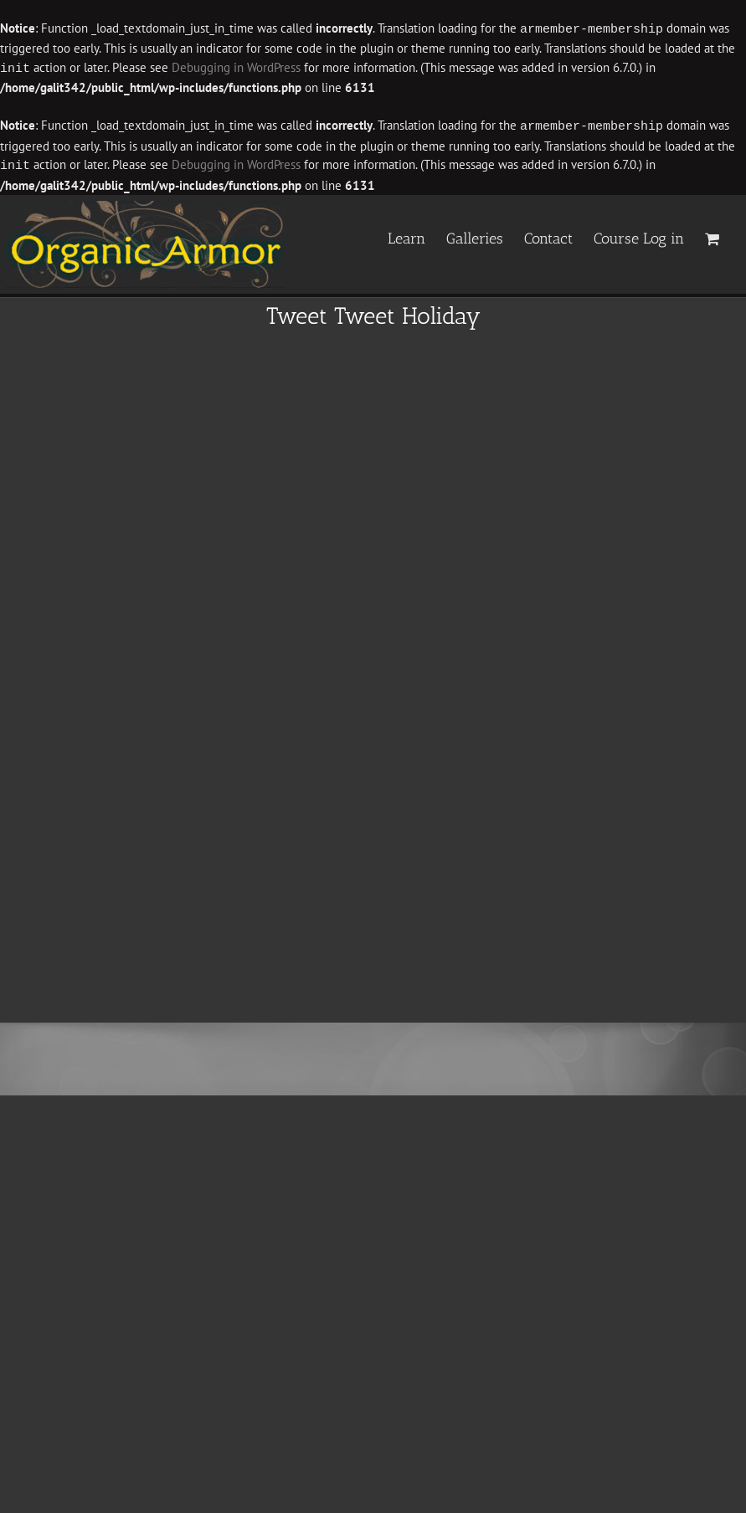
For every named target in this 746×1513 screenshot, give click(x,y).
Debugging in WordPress (236, 67)
